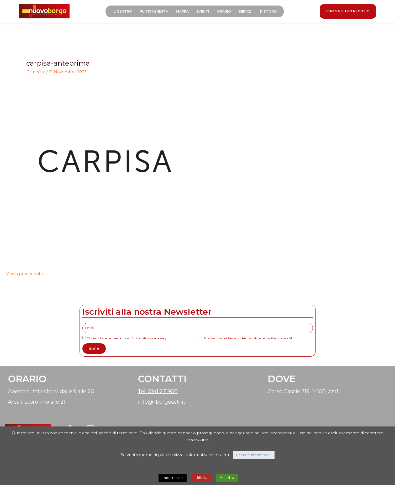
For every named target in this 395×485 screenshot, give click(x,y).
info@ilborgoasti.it (162, 403)
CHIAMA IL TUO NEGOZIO (348, 12)
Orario (225, 12)
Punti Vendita (155, 12)
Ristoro (270, 12)
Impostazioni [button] (172, 478)
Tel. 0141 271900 (158, 392)
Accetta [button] (227, 477)
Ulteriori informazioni (253, 455)
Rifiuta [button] (201, 477)
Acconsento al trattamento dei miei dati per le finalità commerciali (248, 339)
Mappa (183, 12)
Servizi (247, 12)
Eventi (204, 12)
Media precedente (22, 274)
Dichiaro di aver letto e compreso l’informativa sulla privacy (127, 339)
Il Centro (124, 12)
